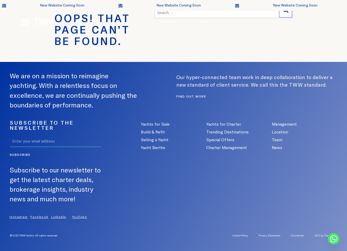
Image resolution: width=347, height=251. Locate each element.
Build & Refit (153, 131)
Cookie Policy (240, 235)
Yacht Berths (153, 147)
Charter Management (226, 147)
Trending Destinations (227, 131)
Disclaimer (297, 235)
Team (277, 139)
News (277, 147)
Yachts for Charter (223, 124)
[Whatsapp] (333, 238)
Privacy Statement (269, 235)
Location (280, 131)
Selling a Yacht (154, 139)
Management (284, 124)
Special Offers (220, 139)
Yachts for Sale (155, 124)
